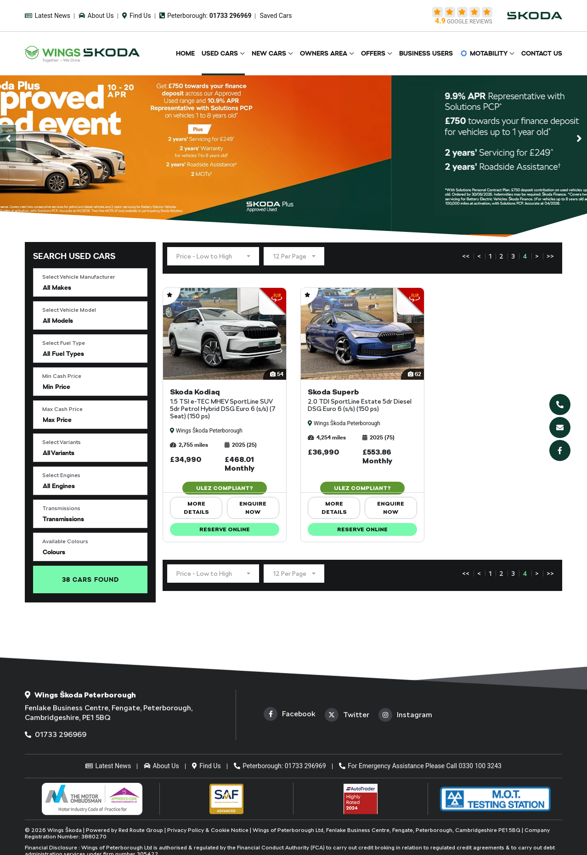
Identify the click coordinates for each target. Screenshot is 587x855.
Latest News (47, 15)
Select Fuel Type (63, 343)
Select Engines (61, 475)
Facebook (290, 790)
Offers (373, 53)
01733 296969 (55, 810)
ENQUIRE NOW (252, 508)
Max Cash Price (62, 409)
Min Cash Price (61, 376)
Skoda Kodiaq (224, 404)
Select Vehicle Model (69, 310)
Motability (484, 53)
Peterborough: (205, 15)
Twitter (347, 791)
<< (465, 256)
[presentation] (8, 138)
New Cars (269, 53)
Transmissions (61, 508)
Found (90, 579)
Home (185, 53)
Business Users (426, 53)
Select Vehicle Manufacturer (78, 277)
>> (550, 256)
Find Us (136, 15)
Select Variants (61, 442)
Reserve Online (224, 529)
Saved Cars (276, 15)
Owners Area (323, 53)
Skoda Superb (362, 400)
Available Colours (65, 541)
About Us (96, 15)
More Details (196, 508)
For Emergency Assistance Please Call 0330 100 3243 (420, 841)
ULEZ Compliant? (224, 488)
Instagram (405, 791)
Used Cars (220, 53)
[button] (90, 282)
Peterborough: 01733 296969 (280, 841)
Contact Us (541, 53)
